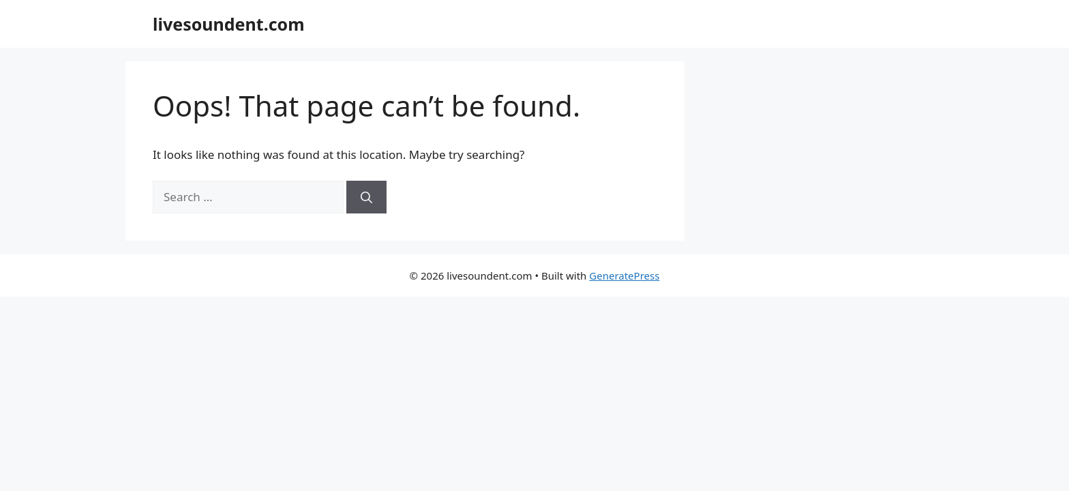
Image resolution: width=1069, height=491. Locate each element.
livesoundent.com (229, 23)
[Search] (366, 197)
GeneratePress (624, 275)
